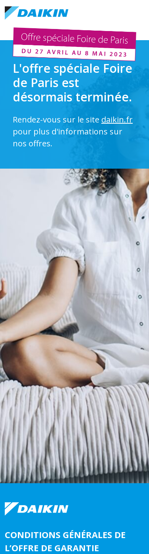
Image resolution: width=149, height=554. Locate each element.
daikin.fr (117, 119)
